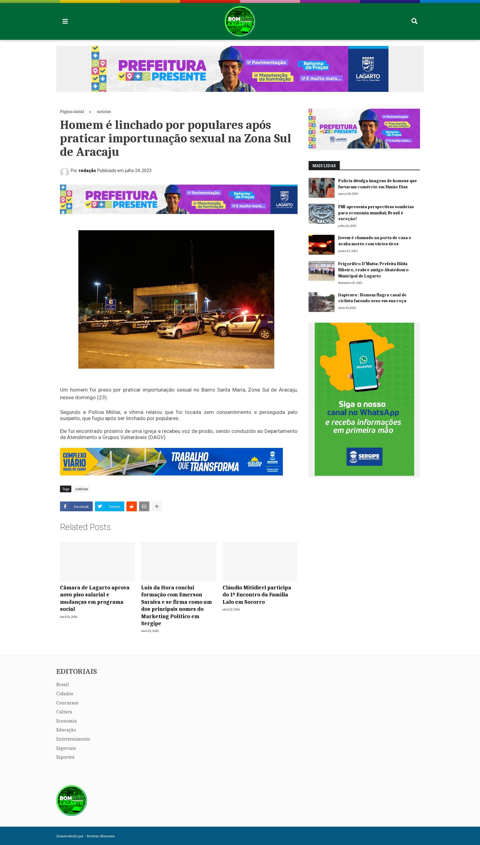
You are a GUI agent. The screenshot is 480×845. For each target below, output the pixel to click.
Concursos (67, 703)
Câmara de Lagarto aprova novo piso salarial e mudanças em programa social (94, 598)
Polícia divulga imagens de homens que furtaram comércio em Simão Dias (377, 184)
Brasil (62, 684)
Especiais (66, 748)
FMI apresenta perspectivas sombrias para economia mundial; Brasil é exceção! (376, 212)
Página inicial (72, 111)
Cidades (64, 694)
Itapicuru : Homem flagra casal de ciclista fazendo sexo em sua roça (372, 298)
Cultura (64, 712)
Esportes (65, 757)
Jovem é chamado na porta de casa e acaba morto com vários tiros (374, 240)
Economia (66, 721)
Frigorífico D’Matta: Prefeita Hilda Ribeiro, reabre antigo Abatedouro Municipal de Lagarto (373, 269)
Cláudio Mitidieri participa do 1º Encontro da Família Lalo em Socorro (257, 594)
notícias (104, 111)
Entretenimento (73, 739)
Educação (66, 730)
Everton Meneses (100, 836)
